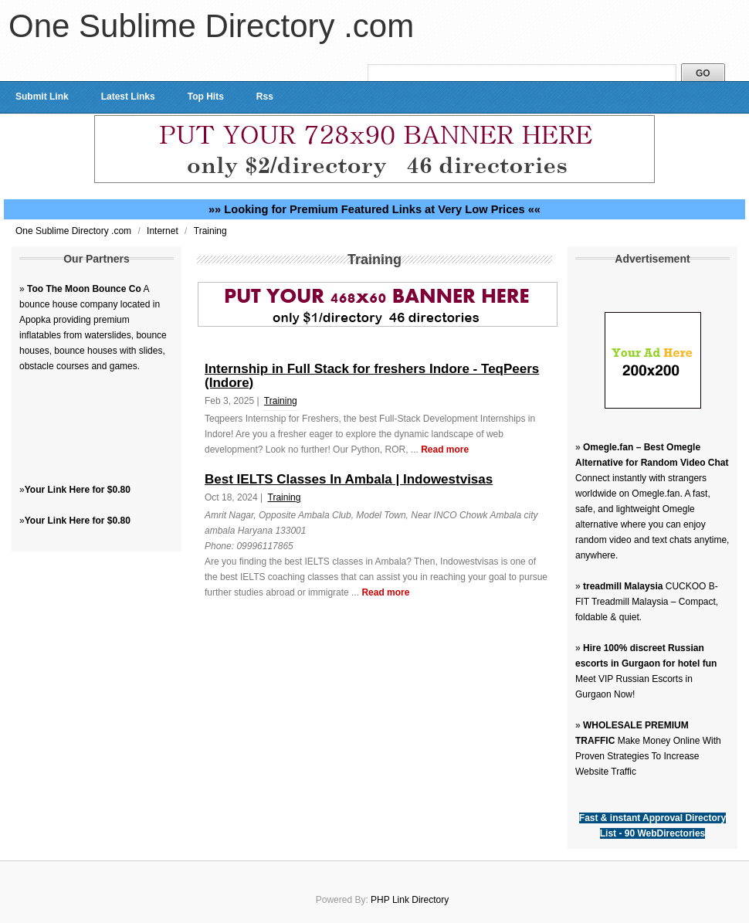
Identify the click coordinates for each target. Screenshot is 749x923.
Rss (264, 96)
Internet (164, 231)
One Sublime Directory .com (211, 26)
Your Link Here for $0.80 (77, 489)
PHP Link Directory (410, 899)
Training (210, 231)
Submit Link (42, 96)
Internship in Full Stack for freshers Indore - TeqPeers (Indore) (372, 375)
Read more (445, 449)
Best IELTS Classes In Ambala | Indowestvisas (349, 479)
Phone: (220, 546)
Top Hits (206, 96)
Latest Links (128, 96)
